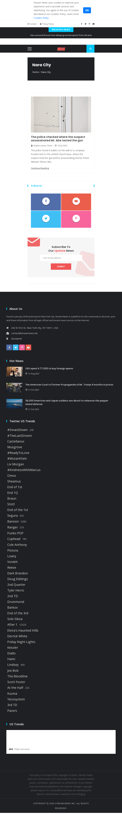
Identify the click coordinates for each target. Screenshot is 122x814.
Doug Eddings (17, 580)
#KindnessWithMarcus (24, 471)
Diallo (11, 654)
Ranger (12, 528)
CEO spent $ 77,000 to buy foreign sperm (50, 369)
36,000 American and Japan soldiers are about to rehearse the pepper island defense (67, 403)
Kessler (12, 649)
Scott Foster (16, 683)
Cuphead (13, 540)
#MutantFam (17, 460)
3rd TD (12, 706)
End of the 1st (17, 511)
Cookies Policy (41, 17)
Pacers (12, 712)
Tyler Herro (15, 591)
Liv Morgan (15, 465)
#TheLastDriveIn (19, 437)
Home (35, 72)
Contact (32, 24)
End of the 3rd (17, 614)
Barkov (12, 608)
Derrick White (17, 637)
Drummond (15, 603)
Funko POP (15, 534)
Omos (11, 477)
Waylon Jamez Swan (42, 146)
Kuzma (12, 695)
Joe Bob (12, 672)
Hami (11, 660)
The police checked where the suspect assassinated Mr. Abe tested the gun (59, 139)
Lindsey (13, 666)
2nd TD (12, 597)
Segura (12, 517)
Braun (11, 499)
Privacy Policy (47, 24)
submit (61, 267)
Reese (11, 569)
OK (87, 10)
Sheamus (14, 482)
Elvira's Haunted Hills (22, 631)
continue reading (40, 168)
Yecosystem (16, 700)
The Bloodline (17, 677)
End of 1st (14, 488)
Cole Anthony (17, 546)
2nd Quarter (16, 586)
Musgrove (14, 448)
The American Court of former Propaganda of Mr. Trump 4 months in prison (70, 385)
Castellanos (15, 442)
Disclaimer (14, 339)
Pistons (12, 551)
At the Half (15, 689)
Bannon (13, 522)
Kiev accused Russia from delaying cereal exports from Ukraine (61, 35)
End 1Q (12, 494)
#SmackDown (17, 431)
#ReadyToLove (18, 454)
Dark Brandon (17, 574)
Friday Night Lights (21, 643)
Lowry (11, 557)
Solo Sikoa (14, 620)
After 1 (12, 626)
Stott (11, 505)
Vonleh (12, 563)
